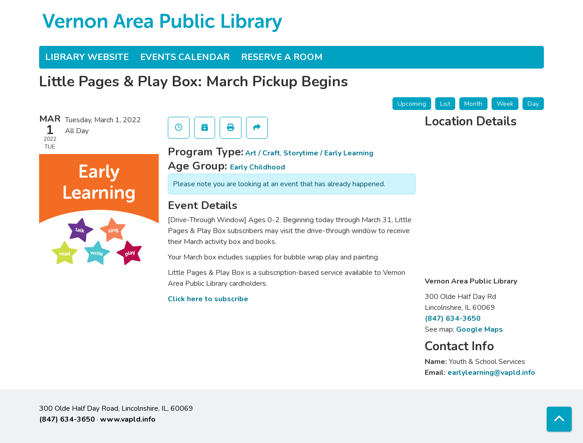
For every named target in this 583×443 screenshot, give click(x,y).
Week (505, 104)
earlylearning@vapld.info (491, 373)
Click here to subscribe (208, 299)
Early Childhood (257, 167)
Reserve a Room (281, 57)
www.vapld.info (128, 419)
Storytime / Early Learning (328, 153)
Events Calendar (185, 57)
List (445, 104)
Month (473, 104)
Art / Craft (262, 153)
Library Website (87, 57)
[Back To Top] (559, 419)
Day (533, 104)
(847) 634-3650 (453, 319)
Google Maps (479, 329)
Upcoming (411, 104)
